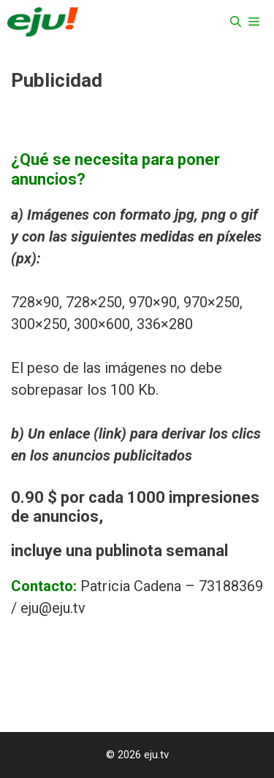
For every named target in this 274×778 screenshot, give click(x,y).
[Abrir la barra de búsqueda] (236, 22)
